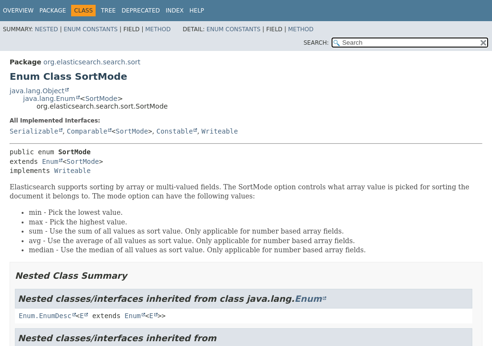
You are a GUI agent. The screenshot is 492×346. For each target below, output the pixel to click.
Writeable (219, 131)
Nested (46, 29)
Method (158, 29)
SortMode (101, 98)
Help (196, 10)
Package (52, 10)
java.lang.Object (37, 91)
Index (175, 10)
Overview (18, 10)
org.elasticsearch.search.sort (91, 62)
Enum (50, 161)
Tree (108, 10)
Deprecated (141, 10)
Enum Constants (90, 29)
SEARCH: (316, 42)
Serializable (34, 131)
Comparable (87, 131)
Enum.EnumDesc (45, 316)
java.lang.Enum (49, 98)
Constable (175, 131)
